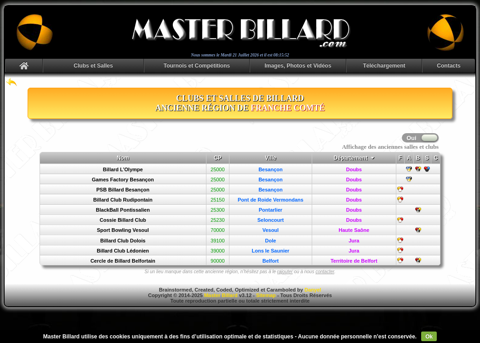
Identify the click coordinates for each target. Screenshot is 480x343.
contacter (324, 271)
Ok (429, 336)
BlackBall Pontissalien (123, 210)
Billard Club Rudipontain (123, 199)
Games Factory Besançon (123, 179)
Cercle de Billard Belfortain (123, 261)
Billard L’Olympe (123, 169)
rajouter (285, 271)
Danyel (312, 289)
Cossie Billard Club (123, 220)
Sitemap (266, 295)
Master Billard (221, 295)
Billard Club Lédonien (123, 250)
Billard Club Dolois (122, 240)
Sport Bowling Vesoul (123, 230)
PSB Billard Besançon (122, 189)
